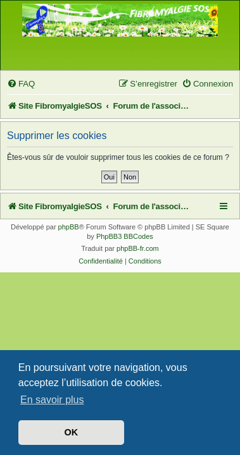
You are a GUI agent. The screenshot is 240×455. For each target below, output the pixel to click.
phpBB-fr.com (138, 248)
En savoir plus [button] (52, 399)
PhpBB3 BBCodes (124, 236)
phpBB (68, 227)
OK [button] (72, 432)
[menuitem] (21, 84)
